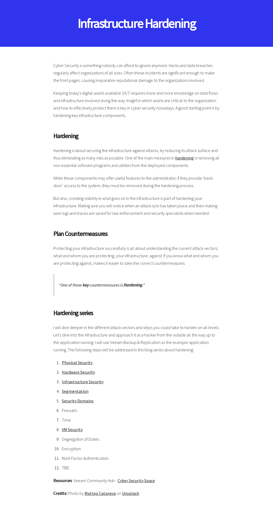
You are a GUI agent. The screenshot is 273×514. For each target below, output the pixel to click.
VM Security (72, 429)
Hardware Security (78, 372)
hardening (184, 158)
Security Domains (78, 400)
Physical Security (77, 362)
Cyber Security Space (136, 480)
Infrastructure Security (82, 381)
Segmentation (75, 391)
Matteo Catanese (100, 493)
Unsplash (130, 493)
